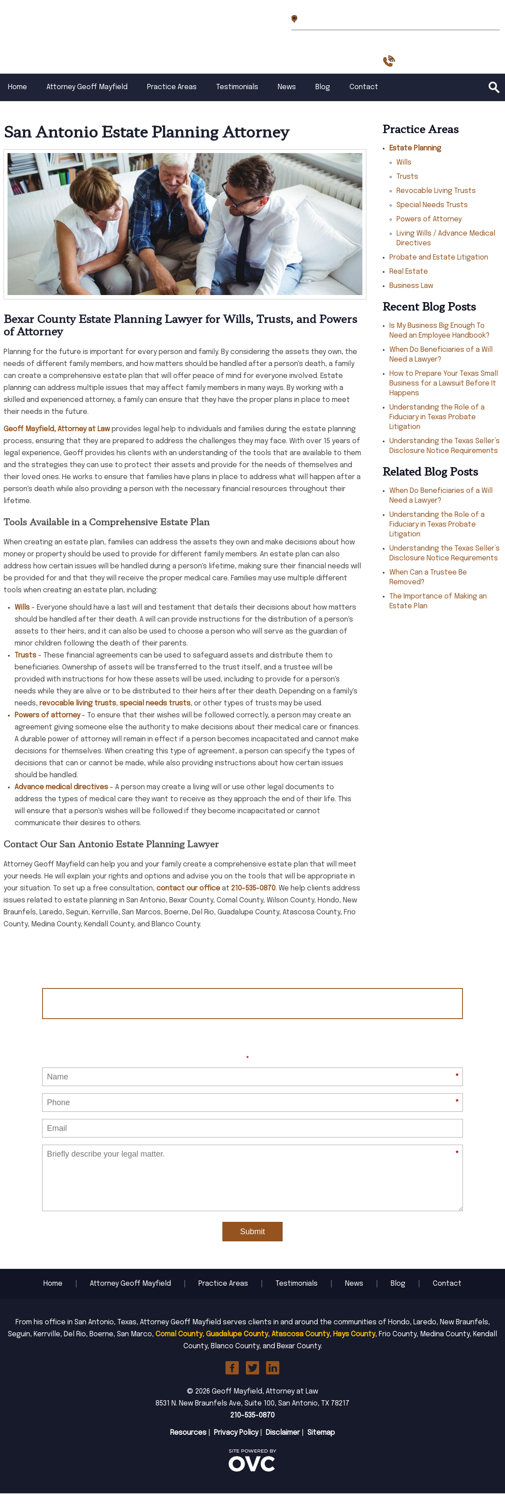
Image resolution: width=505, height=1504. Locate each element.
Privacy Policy (236, 1443)
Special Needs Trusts (432, 216)
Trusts (25, 666)
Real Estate (408, 282)
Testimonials (237, 98)
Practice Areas (172, 98)
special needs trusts (155, 714)
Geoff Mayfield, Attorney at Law (57, 440)
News (287, 98)
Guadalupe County (237, 1345)
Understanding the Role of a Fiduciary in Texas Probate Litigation (437, 427)
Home (17, 98)
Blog (322, 98)
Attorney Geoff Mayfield (87, 98)
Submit (252, 1242)
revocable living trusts (77, 714)
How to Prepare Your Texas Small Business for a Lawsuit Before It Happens (443, 394)
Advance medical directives (61, 798)
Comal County (178, 1345)
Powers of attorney (47, 726)
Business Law (411, 296)
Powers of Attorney (429, 230)
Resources (188, 1443)
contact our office (188, 899)
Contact (364, 98)
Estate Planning (415, 159)
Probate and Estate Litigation (438, 268)
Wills (22, 618)
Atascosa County (301, 1345)
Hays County (354, 1345)
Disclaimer (283, 1443)
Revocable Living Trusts (436, 201)
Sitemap (321, 1443)
